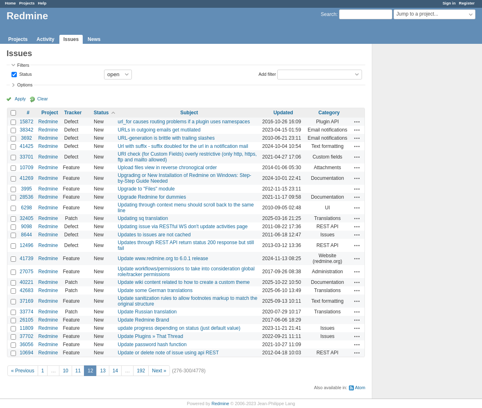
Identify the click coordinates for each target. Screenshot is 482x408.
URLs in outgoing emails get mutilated (159, 130)
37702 (26, 336)
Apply (20, 98)
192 (141, 371)
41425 (26, 146)
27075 (26, 271)
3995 (26, 189)
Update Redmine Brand (143, 320)
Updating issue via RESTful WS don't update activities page (182, 226)
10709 (26, 167)
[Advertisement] (413, 172)
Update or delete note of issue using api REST (168, 353)
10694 (26, 353)
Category (329, 113)
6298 (26, 208)
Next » (159, 371)
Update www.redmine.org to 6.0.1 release (163, 258)
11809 (26, 328)
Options (24, 84)
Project (49, 113)
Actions (357, 121)
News (94, 39)
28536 (26, 197)
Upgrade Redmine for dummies (152, 197)
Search (328, 14)
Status (25, 73)
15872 (26, 122)
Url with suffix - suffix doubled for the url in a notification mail (183, 146)
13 (102, 371)
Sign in (449, 3)
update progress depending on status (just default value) (179, 328)
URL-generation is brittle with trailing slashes (166, 138)
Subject (189, 113)
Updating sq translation (143, 218)
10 (65, 371)
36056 (26, 344)
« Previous (22, 371)
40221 (26, 282)
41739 (26, 258)
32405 (26, 218)
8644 (26, 235)
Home (10, 3)
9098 (26, 226)
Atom (360, 387)
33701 (26, 157)
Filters (23, 65)
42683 (26, 290)
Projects (27, 3)
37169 (26, 301)
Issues (71, 39)
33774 (26, 312)
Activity (45, 39)
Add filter (267, 73)
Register (467, 3)
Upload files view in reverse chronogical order (167, 167)
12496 (26, 245)
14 (115, 371)
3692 (26, 138)
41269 (26, 178)
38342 (26, 130)
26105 (26, 320)
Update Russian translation (147, 312)
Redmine (48, 122)
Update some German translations (155, 290)
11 (78, 371)
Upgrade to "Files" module (146, 189)
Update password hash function (152, 344)
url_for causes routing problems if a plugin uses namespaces (184, 122)
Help (42, 3)
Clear (42, 98)
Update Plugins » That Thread (150, 336)
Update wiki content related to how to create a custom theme (183, 282)
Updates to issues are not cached (154, 235)
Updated (283, 113)
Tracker (73, 113)
